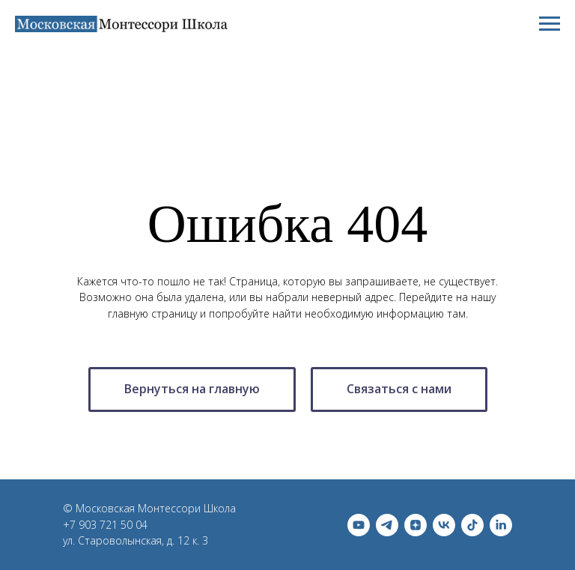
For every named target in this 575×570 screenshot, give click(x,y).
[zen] (415, 525)
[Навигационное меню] (549, 23)
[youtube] (358, 525)
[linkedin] (501, 525)
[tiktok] (472, 525)
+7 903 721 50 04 (105, 525)
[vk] (444, 525)
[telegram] (387, 525)
